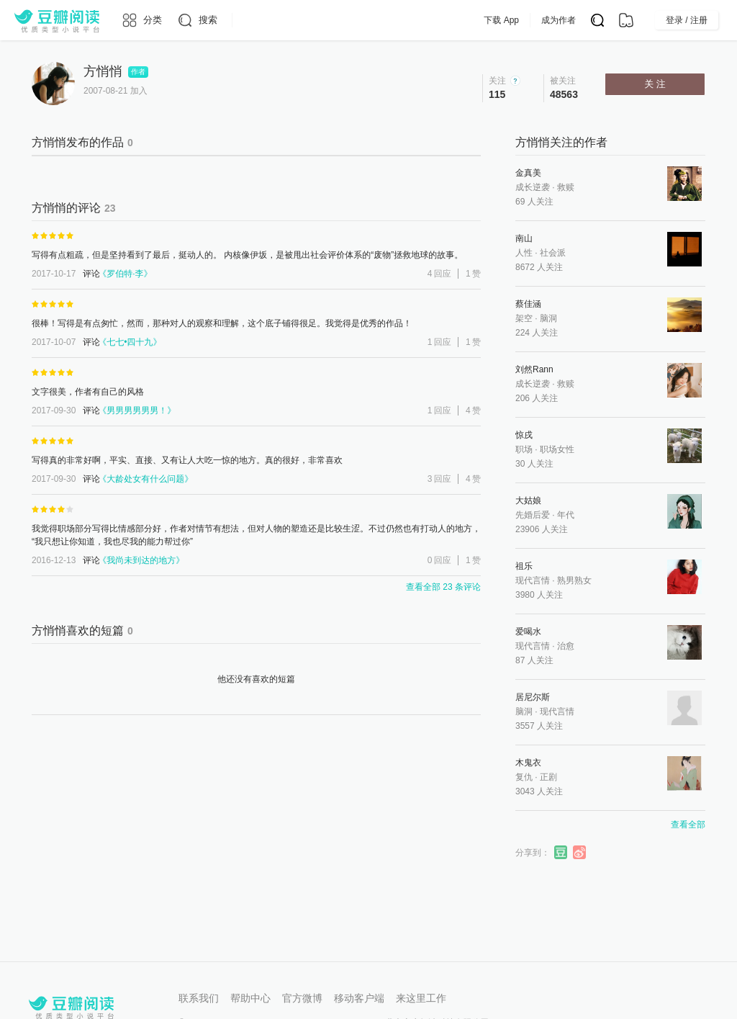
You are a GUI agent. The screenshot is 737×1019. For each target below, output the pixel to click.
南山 (524, 238)
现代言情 (532, 580)
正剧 (548, 777)
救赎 (565, 187)
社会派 (553, 253)
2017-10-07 (54, 342)
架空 (524, 318)
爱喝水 (528, 632)
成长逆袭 (532, 187)
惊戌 (524, 435)
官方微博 (302, 998)
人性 (524, 253)
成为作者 (587, 20)
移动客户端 (359, 998)
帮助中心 (250, 998)
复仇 (524, 777)
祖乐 (524, 566)
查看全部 (688, 825)
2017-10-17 (54, 274)
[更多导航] (242, 20)
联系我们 (198, 998)
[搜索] (197, 20)
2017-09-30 (54, 410)
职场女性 (557, 449)
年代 (565, 515)
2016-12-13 (54, 560)
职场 (524, 449)
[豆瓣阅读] (56, 20)
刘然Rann (534, 369)
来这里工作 (421, 998)
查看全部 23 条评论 (443, 587)
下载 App (530, 20)
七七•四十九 (129, 342)
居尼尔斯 (532, 697)
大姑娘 (528, 500)
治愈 (565, 646)
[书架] (626, 20)
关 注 (655, 83)
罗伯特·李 (125, 274)
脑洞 (548, 318)
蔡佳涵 (528, 304)
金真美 (528, 173)
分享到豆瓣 (561, 852)
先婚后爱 (532, 515)
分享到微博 (580, 852)
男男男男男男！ (136, 410)
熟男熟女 (574, 580)
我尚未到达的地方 (141, 560)
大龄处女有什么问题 (145, 479)
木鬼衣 (528, 763)
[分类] (141, 20)
